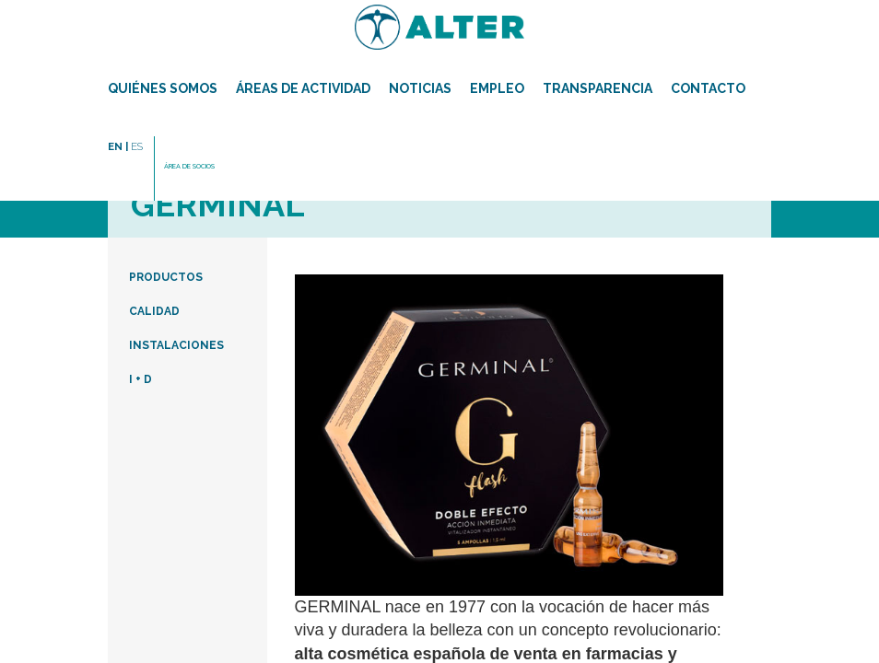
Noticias (420, 88)
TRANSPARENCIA (597, 88)
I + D (140, 379)
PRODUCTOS (166, 277)
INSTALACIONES (176, 345)
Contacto (708, 88)
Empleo (497, 88)
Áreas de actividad (303, 88)
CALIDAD (154, 311)
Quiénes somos (162, 88)
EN (118, 146)
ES (137, 146)
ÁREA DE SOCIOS (189, 166)
